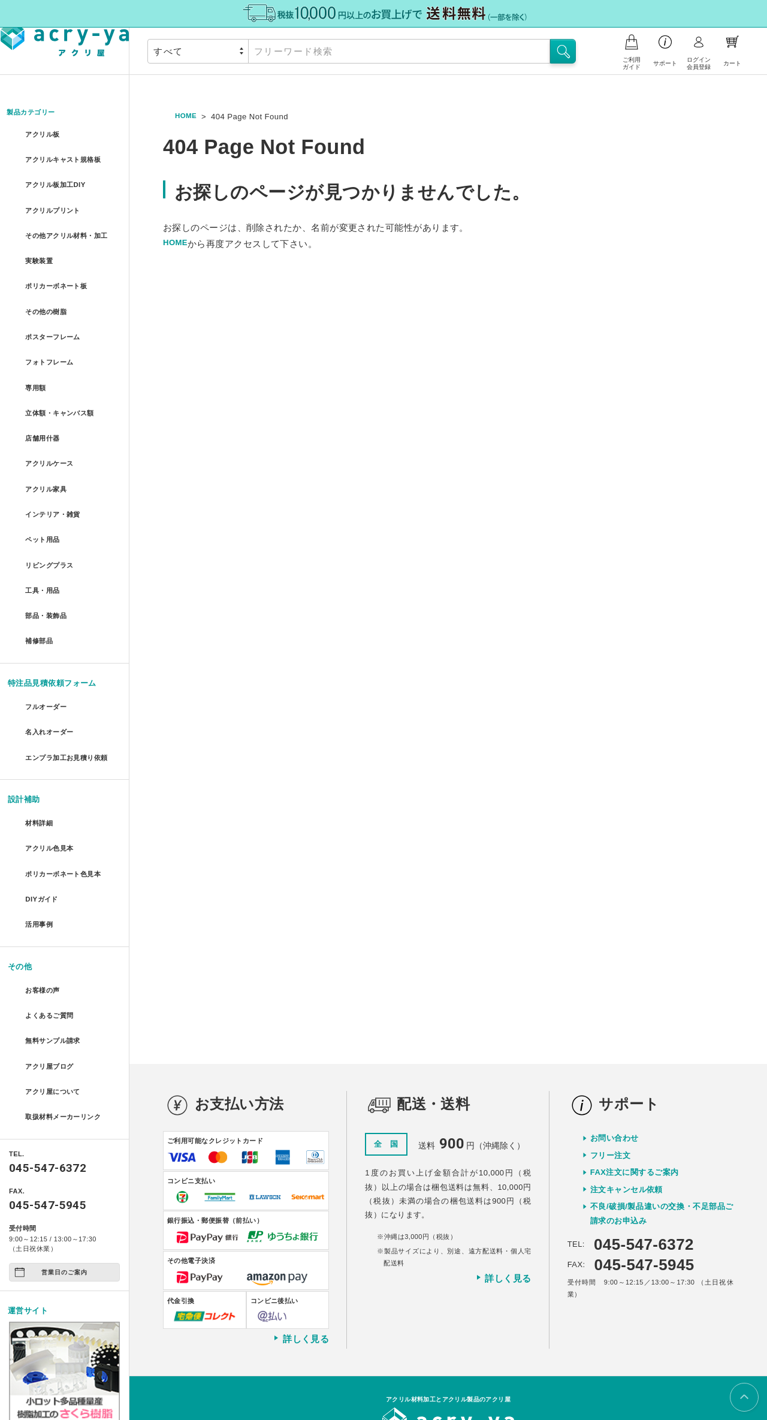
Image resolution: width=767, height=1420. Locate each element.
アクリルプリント (55, 200)
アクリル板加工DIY (58, 178)
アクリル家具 (47, 454)
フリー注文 (610, 1061)
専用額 (35, 366)
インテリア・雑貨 (55, 475)
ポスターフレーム (55, 323)
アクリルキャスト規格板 (67, 156)
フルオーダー (47, 646)
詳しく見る (301, 1244)
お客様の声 (43, 915)
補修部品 (39, 584)
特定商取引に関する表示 (516, 1373)
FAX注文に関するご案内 (634, 1078)
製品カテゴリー (36, 112)
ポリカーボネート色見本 (67, 810)
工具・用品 (43, 540)
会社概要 (368, 1373)
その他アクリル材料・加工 (70, 229)
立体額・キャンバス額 (63, 388)
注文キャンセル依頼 (626, 1095)
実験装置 (39, 258)
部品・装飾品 (47, 562)
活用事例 (39, 853)
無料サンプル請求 (55, 959)
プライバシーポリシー (430, 1373)
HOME (187, 116)
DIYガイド (42, 831)
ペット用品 (43, 497)
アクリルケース (51, 431)
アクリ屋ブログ (51, 980)
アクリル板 (43, 135)
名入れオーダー (51, 668)
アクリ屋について (55, 1002)
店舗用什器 (43, 410)
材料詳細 (39, 766)
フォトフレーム (51, 344)
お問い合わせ (614, 1043)
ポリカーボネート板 (59, 279)
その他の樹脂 (47, 301)
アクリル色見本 (51, 787)
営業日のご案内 (51, 1179)
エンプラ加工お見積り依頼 (70, 697)
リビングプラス (51, 519)
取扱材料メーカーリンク (67, 1024)
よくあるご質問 (51, 937)
